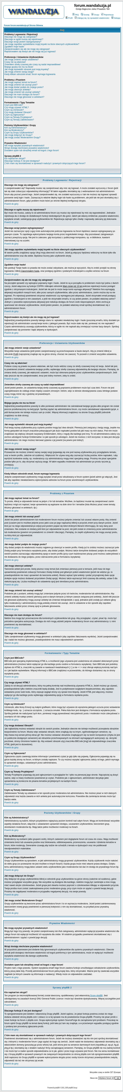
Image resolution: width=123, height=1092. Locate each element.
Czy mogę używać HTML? (16, 107)
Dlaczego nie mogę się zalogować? (20, 37)
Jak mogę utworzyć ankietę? (17, 89)
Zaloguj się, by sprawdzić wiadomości (92, 18)
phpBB (57, 1088)
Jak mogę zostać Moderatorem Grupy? (22, 137)
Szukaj (85, 15)
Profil (69, 18)
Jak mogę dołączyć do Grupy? (18, 135)
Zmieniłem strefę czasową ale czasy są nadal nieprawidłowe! (32, 64)
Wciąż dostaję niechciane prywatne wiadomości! (26, 148)
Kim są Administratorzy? (15, 128)
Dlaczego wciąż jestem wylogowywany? (22, 42)
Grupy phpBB (96, 995)
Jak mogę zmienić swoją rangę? (19, 72)
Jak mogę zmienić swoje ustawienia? (21, 59)
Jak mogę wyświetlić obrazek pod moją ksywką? (26, 69)
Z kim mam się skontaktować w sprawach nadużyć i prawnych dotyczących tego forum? (44, 163)
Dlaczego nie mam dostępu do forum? (22, 94)
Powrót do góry (11, 204)
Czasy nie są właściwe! (15, 62)
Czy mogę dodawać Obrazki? (18, 112)
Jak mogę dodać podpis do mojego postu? (24, 87)
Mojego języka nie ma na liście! (18, 67)
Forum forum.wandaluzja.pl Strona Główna (23, 25)
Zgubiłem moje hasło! (14, 46)
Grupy (95, 15)
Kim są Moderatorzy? (14, 130)
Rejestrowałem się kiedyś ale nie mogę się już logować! (30, 51)
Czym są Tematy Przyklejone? (18, 117)
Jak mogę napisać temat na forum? (20, 82)
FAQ (75, 15)
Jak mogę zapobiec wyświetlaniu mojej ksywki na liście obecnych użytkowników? (41, 44)
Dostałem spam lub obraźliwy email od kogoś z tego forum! (31, 150)
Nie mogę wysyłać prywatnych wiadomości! (24, 145)
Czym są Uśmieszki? (14, 110)
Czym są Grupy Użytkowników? (19, 132)
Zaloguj (115, 18)
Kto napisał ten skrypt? (14, 158)
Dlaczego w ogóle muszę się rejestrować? (23, 39)
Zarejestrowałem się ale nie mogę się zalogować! (27, 49)
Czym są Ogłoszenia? (14, 115)
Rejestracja (107, 15)
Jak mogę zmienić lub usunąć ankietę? (22, 92)
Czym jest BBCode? (13, 105)
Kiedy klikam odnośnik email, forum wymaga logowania (29, 74)
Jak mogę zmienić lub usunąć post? (20, 85)
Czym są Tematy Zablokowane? (19, 119)
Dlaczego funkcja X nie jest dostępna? (22, 161)
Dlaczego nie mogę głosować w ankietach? (24, 97)
